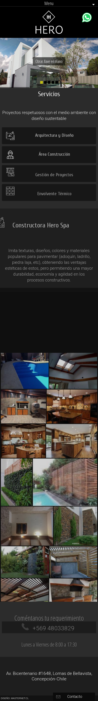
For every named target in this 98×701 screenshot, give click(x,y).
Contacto (74, 696)
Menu (49, 3)
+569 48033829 (53, 621)
